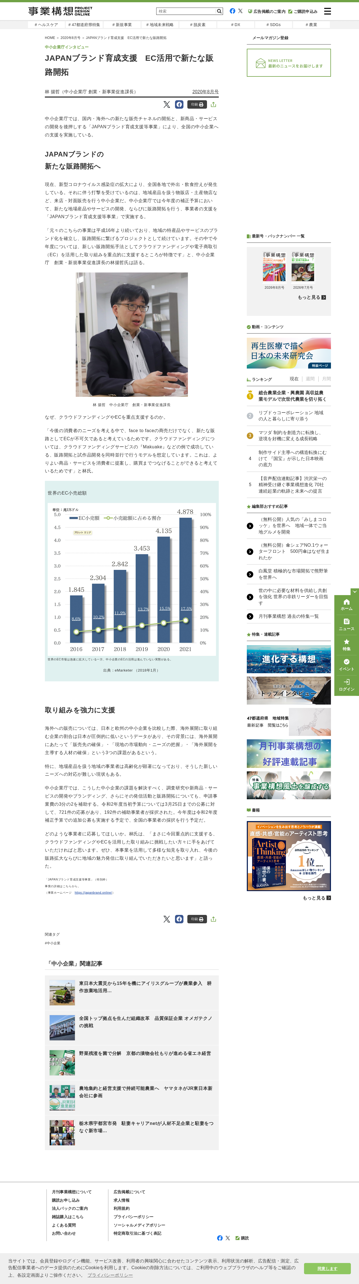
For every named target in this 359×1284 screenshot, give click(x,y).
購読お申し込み (66, 1200)
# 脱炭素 (198, 24)
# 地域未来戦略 (160, 24)
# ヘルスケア (46, 24)
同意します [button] (327, 1268)
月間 (326, 378)
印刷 (197, 104)
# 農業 (311, 24)
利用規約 (122, 1208)
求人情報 (122, 1200)
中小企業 (54, 943)
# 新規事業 (122, 24)
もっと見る (309, 297)
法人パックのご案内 (70, 1208)
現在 (294, 378)
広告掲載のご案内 (267, 11)
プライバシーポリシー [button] (110, 1275)
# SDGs (273, 24)
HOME (50, 38)
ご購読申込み (302, 11)
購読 (242, 1238)
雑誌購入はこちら (68, 1217)
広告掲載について (130, 1192)
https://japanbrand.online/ (93, 892)
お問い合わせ (64, 1233)
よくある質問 (64, 1225)
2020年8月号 (70, 38)
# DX (235, 24)
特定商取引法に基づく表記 (137, 1233)
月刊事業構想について (72, 1192)
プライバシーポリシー (133, 1217)
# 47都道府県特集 (84, 24)
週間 (310, 378)
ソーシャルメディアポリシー (139, 1225)
